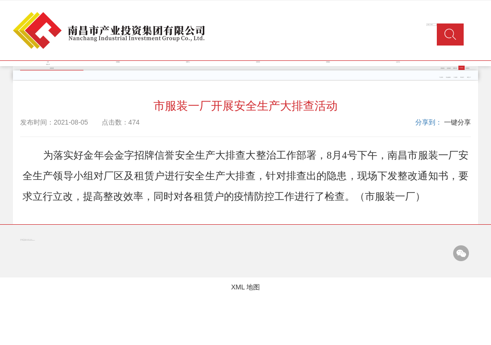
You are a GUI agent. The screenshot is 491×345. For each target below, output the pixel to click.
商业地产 (462, 77)
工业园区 (455, 77)
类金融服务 (448, 77)
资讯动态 (442, 68)
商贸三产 (469, 77)
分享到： (428, 122)
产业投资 (441, 77)
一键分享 (457, 122)
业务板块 (449, 68)
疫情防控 (467, 68)
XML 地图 (245, 287)
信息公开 (48, 64)
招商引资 (455, 68)
